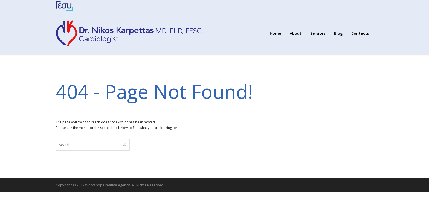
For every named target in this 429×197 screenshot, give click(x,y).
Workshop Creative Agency (107, 184)
